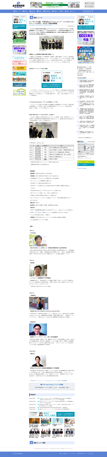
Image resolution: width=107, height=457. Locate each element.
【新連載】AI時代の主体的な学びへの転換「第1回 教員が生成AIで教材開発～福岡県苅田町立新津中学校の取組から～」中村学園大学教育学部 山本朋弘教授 (86, 111)
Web (90, 71)
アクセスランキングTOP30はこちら (85, 137)
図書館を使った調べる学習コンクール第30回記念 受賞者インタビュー (86, 132)
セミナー (73, 11)
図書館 (39, 11)
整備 (61, 11)
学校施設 (32, 11)
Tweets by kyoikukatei (82, 168)
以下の (37, 212)
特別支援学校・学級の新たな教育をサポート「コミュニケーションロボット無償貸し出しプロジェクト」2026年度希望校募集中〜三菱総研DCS (86, 103)
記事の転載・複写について (82, 453)
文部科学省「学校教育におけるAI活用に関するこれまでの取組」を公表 (86, 97)
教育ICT (25, 11)
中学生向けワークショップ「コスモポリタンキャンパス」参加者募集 (48, 380)
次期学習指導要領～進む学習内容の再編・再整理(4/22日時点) (86, 81)
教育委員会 (46, 11)
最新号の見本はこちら (82, 156)
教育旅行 (55, 11)
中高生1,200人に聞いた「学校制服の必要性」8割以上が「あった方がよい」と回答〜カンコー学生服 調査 (86, 127)
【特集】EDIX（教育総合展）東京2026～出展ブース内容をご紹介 (86, 122)
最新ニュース (17, 11)
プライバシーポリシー (72, 453)
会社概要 (64, 453)
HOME (60, 453)
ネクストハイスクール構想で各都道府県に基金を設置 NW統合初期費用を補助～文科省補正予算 (86, 86)
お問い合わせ (90, 453)
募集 (66, 11)
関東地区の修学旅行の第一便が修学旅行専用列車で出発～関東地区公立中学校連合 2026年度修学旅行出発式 (86, 91)
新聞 (87, 71)
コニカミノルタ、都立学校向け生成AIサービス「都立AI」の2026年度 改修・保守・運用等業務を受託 (86, 117)
